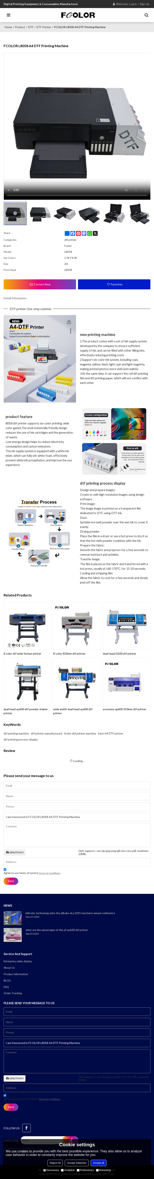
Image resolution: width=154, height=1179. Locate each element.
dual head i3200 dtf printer (119, 653)
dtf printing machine (16, 733)
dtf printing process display (21, 739)
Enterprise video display (18, 961)
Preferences (85, 1170)
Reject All (55, 1162)
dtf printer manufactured (46, 733)
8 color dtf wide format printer (22, 653)
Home (8, 27)
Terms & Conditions (49, 873)
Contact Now (42, 284)
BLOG (7, 980)
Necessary (51, 1170)
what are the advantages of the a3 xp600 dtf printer (57, 930)
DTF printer (43, 27)
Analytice (68, 1170)
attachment (14, 852)
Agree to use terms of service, (32, 872)
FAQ (6, 987)
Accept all (98, 1162)
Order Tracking (13, 993)
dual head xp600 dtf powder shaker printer (26, 711)
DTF (30, 27)
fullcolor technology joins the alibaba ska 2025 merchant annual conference (70, 913)
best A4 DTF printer (110, 733)
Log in (133, 4)
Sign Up (144, 4)
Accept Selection (76, 1162)
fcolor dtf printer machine (80, 733)
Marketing (103, 1170)
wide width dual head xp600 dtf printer (72, 711)
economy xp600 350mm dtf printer (124, 709)
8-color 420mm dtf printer (69, 653)
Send (11, 881)
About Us (9, 967)
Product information (16, 974)
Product (20, 27)
